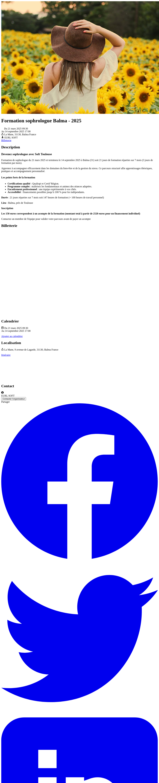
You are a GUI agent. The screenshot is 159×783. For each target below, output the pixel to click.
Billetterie (6, 140)
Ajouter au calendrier (12, 336)
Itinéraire (6, 355)
